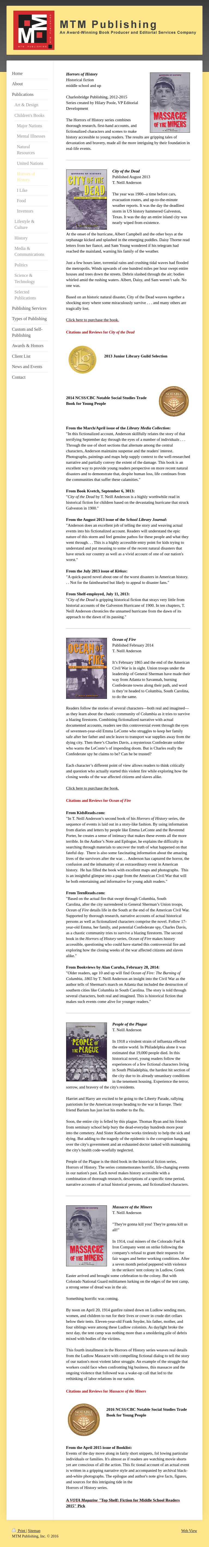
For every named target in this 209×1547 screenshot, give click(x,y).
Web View (189, 1531)
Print (19, 1531)
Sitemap (34, 1531)
